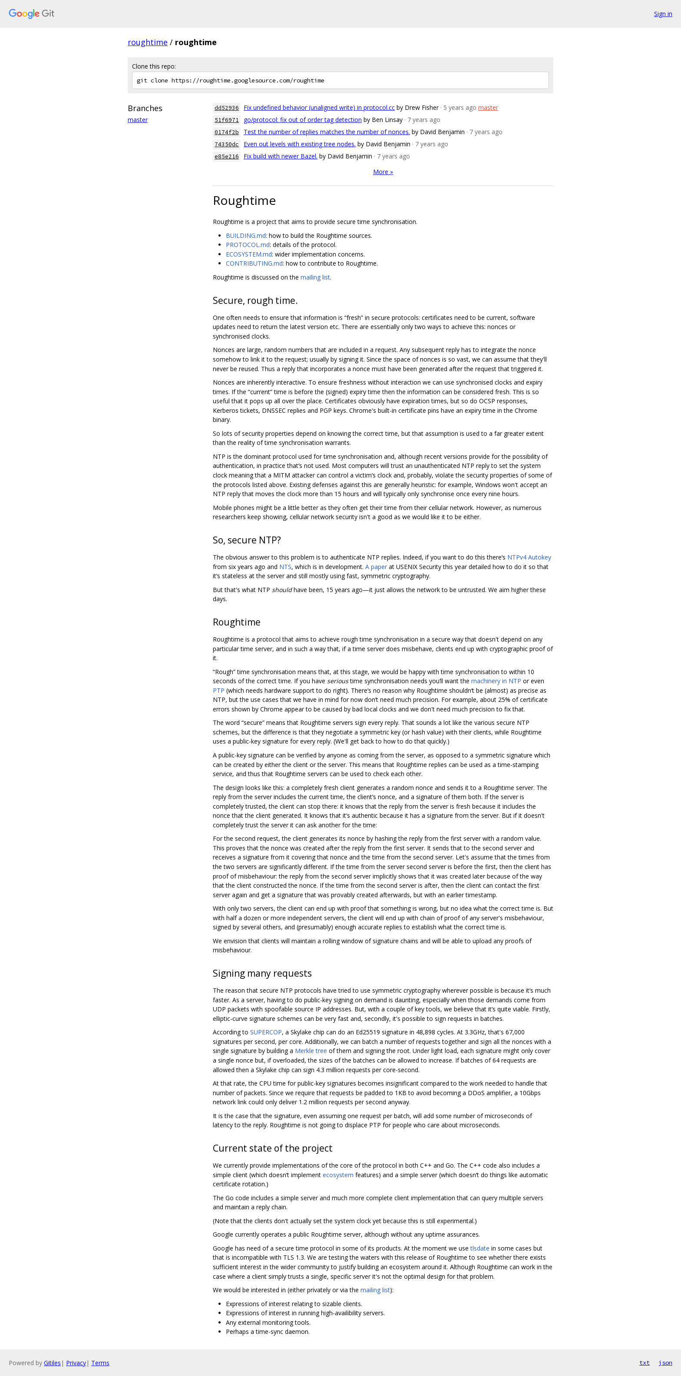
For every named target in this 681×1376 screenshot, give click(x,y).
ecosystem (338, 1175)
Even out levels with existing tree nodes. (300, 144)
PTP (219, 690)
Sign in (663, 14)
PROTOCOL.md (248, 244)
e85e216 (227, 156)
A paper (376, 567)
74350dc (227, 144)
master (138, 119)
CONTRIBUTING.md (254, 263)
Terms (100, 1363)
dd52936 (227, 108)
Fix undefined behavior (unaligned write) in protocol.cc (319, 107)
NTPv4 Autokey (529, 557)
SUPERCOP (266, 1032)
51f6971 (227, 120)
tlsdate (479, 1248)
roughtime (148, 42)
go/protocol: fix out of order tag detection (303, 119)
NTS (285, 567)
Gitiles (52, 1363)
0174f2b (227, 132)
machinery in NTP (496, 681)
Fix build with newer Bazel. (280, 156)
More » (383, 172)
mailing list (315, 277)
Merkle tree (311, 1051)
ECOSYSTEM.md (249, 254)
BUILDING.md (246, 235)
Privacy (76, 1363)
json (665, 1362)
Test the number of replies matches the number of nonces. (327, 132)
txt (644, 1362)
